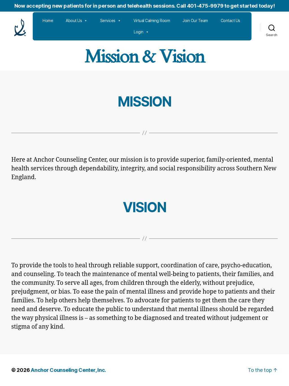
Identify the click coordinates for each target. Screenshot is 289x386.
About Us (95, 20)
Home (66, 20)
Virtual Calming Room (170, 20)
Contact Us (130, 31)
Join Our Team (213, 20)
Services (129, 20)
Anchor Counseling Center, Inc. (68, 370)
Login (159, 32)
